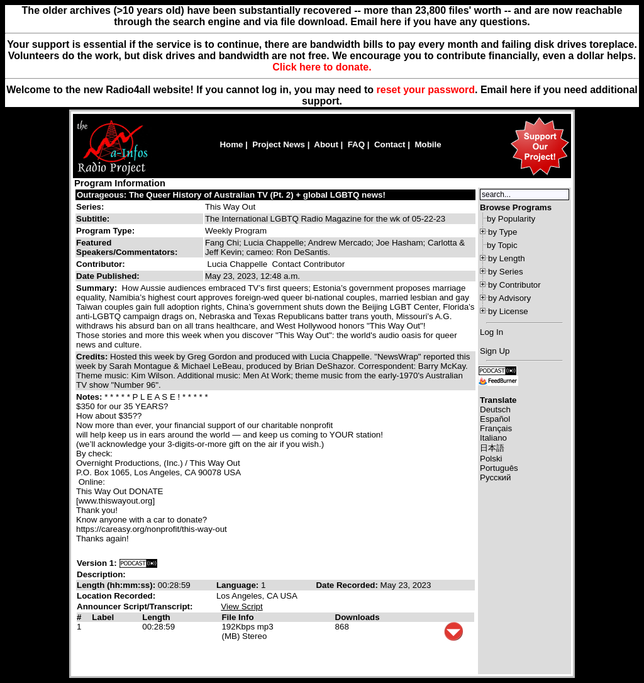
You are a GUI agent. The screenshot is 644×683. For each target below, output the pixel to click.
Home (231, 144)
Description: (101, 574)
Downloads (357, 617)
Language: (238, 585)
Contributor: (100, 264)
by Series (505, 271)
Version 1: (97, 563)
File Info (237, 617)
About (326, 144)
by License (508, 311)
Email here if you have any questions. (440, 21)
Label (103, 617)
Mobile (427, 144)
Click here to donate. (321, 67)
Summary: (97, 288)
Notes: (90, 397)
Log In (491, 332)
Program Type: (105, 230)
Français (496, 428)
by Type (502, 232)
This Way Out (230, 207)
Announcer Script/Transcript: (134, 606)
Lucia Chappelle (238, 264)
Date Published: (108, 276)
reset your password (426, 89)
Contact (390, 144)
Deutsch (495, 409)
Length (156, 617)
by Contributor (514, 285)
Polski (491, 458)
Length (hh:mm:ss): (117, 585)
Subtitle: (92, 218)
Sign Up (494, 351)
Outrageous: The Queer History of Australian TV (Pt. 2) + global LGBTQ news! (231, 195)
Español (495, 419)
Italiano (493, 438)
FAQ (356, 144)
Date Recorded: (348, 585)
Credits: (93, 356)
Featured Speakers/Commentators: (126, 247)
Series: (90, 207)
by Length (506, 258)
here (520, 89)
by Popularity (511, 218)
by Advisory (509, 298)
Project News (278, 144)
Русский (495, 477)
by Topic (502, 245)
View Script (241, 606)
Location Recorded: (116, 596)
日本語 (492, 448)
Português (499, 468)
